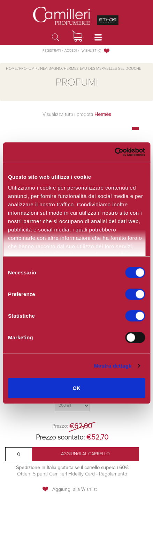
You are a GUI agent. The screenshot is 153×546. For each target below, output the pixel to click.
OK (76, 388)
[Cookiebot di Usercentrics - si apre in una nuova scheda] (114, 152)
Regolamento (112, 474)
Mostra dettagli (112, 366)
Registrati (52, 50)
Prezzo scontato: (60, 437)
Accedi (70, 50)
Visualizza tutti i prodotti (77, 114)
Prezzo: (60, 426)
